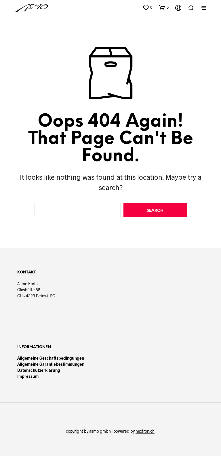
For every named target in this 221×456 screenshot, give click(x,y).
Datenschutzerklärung (38, 370)
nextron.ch (145, 431)
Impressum (28, 376)
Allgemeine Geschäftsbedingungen (50, 358)
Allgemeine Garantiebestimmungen (50, 364)
